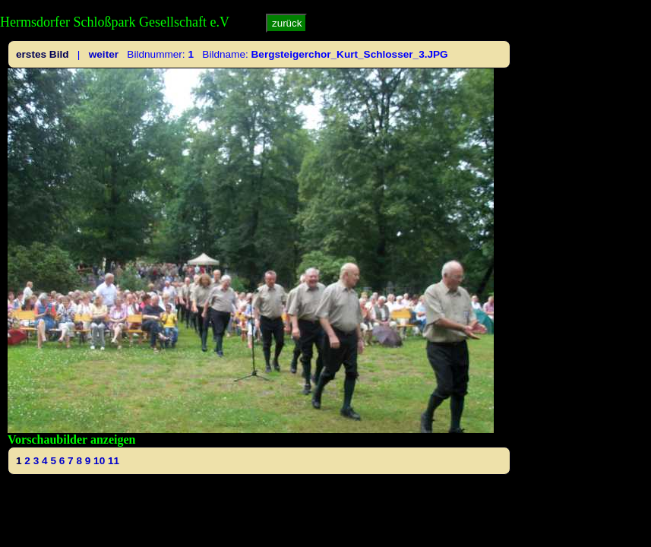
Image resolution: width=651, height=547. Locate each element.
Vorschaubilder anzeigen (71, 439)
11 (113, 460)
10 (99, 460)
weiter (104, 54)
